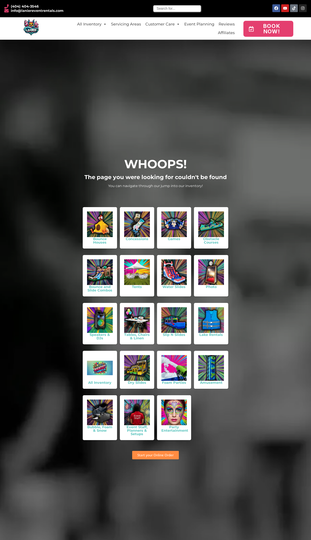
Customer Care (162, 24)
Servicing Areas (126, 24)
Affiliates (226, 32)
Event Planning (199, 24)
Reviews (227, 24)
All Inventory (92, 24)
